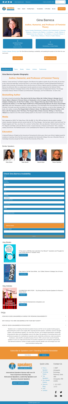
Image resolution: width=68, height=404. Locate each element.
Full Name (6, 181)
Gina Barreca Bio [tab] (7, 69)
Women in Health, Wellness (56, 36)
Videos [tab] (29, 69)
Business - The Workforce (51, 34)
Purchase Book (23, 255)
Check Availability (50, 58)
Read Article (23, 294)
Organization (7, 182)
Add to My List (17, 58)
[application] (30, 2)
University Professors (31, 32)
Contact (45, 392)
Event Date (6, 195)
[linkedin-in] (56, 396)
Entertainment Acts (37, 34)
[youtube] (61, 396)
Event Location (7, 204)
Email (5, 186)
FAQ (44, 389)
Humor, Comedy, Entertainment (36, 30)
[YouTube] (11, 2)
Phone (5, 191)
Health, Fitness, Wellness (40, 36)
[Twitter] (6, 2)
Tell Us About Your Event (9, 213)
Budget (6, 208)
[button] (62, 8)
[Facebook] (3, 2)
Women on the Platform (45, 32)
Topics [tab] (16, 69)
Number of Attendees (8, 200)
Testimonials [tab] (44, 69)
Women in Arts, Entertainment (54, 30)
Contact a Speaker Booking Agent (11, 51)
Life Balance (56, 32)
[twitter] (61, 392)
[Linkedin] (8, 2)
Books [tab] (23, 69)
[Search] (64, 2)
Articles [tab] (36, 69)
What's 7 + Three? (8, 229)
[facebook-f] (56, 392)
